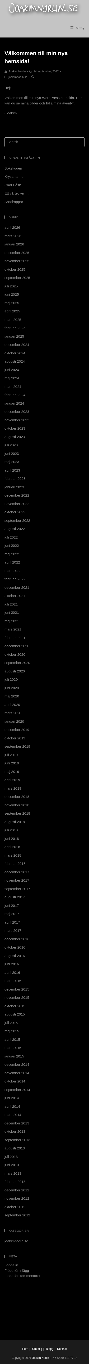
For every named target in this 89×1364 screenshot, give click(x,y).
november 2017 (17, 880)
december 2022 (17, 495)
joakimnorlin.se (18, 77)
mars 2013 (13, 1173)
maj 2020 (12, 696)
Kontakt (62, 1349)
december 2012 (17, 1190)
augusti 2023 (15, 437)
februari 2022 (15, 579)
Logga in (11, 1265)
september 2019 (17, 746)
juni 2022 (12, 545)
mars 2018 (13, 855)
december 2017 (17, 872)
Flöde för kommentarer (23, 1276)
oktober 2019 (15, 738)
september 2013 (17, 1140)
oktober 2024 (15, 353)
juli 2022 (11, 537)
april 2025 (12, 311)
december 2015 (17, 989)
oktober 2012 (15, 1207)
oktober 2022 (15, 512)
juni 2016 (12, 964)
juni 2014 (12, 1098)
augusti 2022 (15, 529)
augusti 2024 (15, 361)
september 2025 (17, 278)
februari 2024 (15, 395)
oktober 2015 (15, 1006)
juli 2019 (11, 755)
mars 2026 (13, 236)
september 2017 (17, 889)
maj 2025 (12, 303)
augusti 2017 (15, 897)
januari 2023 (14, 487)
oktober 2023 (15, 428)
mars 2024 (13, 387)
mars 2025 (13, 320)
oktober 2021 (15, 596)
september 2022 (17, 520)
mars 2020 (13, 713)
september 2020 (17, 663)
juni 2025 (12, 294)
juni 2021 (12, 612)
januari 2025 (14, 336)
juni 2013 (12, 1165)
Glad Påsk (13, 185)
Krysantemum (16, 176)
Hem (25, 1349)
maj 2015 (12, 1031)
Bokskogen (13, 168)
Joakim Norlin (17, 71)
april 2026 (12, 227)
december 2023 (17, 412)
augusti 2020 (15, 671)
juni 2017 (12, 906)
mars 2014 (13, 1115)
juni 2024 (12, 370)
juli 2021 (11, 604)
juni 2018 (12, 839)
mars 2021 (13, 629)
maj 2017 (12, 914)
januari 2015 (14, 1056)
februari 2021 (15, 638)
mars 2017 (13, 931)
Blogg (49, 1349)
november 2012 (17, 1198)
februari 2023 (15, 479)
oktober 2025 (15, 269)
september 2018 (17, 813)
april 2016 (12, 972)
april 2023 (12, 470)
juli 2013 (11, 1157)
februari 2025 (15, 328)
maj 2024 (12, 378)
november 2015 (17, 997)
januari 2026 (14, 244)
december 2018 (17, 797)
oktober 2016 (15, 947)
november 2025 (17, 261)
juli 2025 (11, 286)
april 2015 (12, 1039)
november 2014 (17, 1073)
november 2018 (17, 805)
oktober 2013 (15, 1131)
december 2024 (17, 345)
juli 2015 (11, 1023)
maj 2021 (12, 621)
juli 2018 (11, 830)
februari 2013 (15, 1182)
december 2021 (17, 587)
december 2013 (17, 1123)
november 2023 (17, 420)
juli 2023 (11, 445)
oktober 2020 (15, 654)
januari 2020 (14, 721)
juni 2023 (12, 454)
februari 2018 (15, 864)
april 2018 (12, 847)
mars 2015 (13, 1048)
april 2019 (12, 780)
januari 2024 (14, 403)
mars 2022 (13, 571)
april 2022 (12, 562)
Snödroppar (14, 202)
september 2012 (17, 1215)
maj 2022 (12, 554)
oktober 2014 (15, 1081)
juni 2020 (12, 688)
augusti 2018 (15, 822)
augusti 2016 (15, 956)
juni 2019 (12, 763)
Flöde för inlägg (17, 1271)
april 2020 (12, 705)
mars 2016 (13, 981)
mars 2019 (13, 788)
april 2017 (12, 922)
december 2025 (17, 253)
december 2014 (17, 1064)
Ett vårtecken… (17, 193)
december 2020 (17, 646)
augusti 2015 (15, 1014)
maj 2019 (12, 772)
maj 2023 (12, 462)
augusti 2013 (15, 1148)
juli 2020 (11, 679)
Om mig (37, 1349)
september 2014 (17, 1090)
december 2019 (17, 730)
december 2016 (17, 939)
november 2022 (17, 504)
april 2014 (12, 1106)
